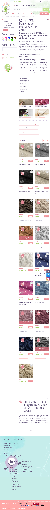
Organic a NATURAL (6, 452)
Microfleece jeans (39, 302)
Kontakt (33, 5)
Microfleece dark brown (25, 220)
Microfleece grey (39, 247)
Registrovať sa (35, 14)
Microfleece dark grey (40, 358)
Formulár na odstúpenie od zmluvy (15, 475)
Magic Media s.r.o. (11, 508)
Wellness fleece (8, 25)
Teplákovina (7, 445)
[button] (10, 49)
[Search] (31, 9)
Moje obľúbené (16, 14)
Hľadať (46, 10)
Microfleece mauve (39, 331)
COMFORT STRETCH (9, 27)
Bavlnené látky (7, 443)
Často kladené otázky (15, 464)
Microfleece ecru (23, 274)
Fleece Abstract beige (25, 164)
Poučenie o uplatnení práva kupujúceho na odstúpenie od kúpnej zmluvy (15, 481)
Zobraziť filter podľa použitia (29, 133)
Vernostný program (18, 5)
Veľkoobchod (15, 471)
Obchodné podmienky (14, 460)
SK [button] (46, 5)
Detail (30, 160)
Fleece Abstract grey (40, 164)
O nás (17, 443)
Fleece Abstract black (24, 191)
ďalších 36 (5, 29)
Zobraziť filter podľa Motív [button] (29, 128)
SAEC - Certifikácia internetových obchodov (16, 488)
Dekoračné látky (8, 447)
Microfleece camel (23, 247)
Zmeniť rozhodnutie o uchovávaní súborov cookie (27, 468)
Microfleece (7, 21)
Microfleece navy (23, 358)
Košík (44, 13)
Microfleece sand (23, 385)
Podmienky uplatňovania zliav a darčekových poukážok (26, 462)
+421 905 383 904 (17, 1)
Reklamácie (14, 469)
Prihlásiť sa (26, 14)
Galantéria (6, 449)
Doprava (28, 5)
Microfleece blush (23, 331)
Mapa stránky (5, 503)
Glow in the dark (8, 23)
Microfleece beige (39, 220)
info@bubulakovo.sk (43, 1)
